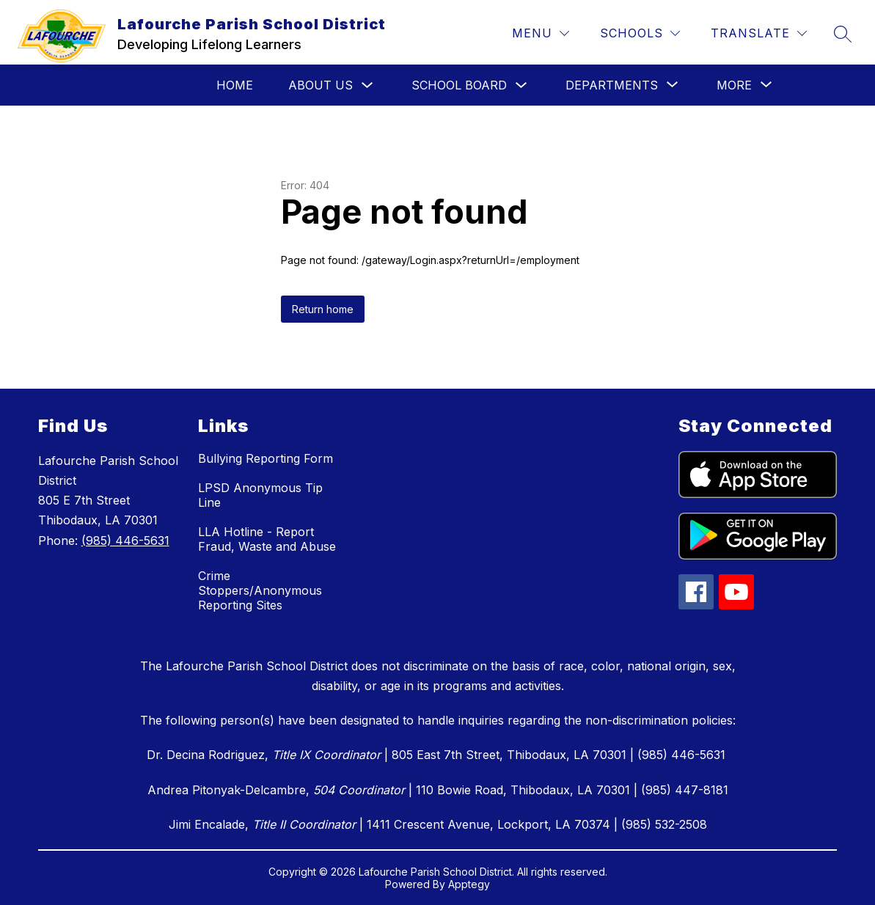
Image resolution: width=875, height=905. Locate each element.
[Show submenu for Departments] (611, 85)
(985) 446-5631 (125, 540)
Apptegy (469, 884)
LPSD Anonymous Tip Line (260, 495)
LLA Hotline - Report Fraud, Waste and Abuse (267, 539)
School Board (459, 85)
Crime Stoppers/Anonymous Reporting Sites (260, 590)
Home (234, 85)
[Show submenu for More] (734, 85)
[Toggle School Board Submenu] (521, 85)
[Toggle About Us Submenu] (367, 85)
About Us (320, 85)
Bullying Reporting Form (265, 458)
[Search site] (843, 34)
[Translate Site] (758, 33)
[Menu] (540, 33)
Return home (323, 309)
